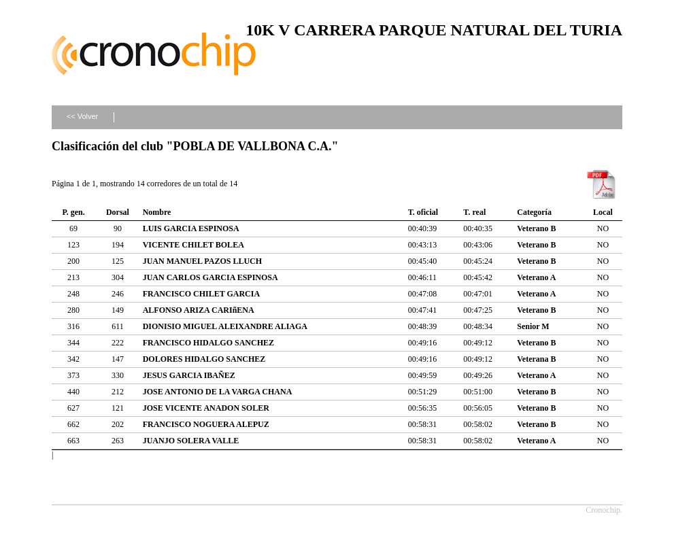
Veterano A (536, 277)
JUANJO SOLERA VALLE (191, 440)
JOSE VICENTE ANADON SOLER (206, 408)
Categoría (534, 212)
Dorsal (117, 212)
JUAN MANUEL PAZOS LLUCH (202, 261)
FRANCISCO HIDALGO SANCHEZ (208, 342)
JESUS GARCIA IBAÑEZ (189, 375)
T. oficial (423, 212)
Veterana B (536, 359)
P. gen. (73, 212)
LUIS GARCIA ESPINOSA (191, 228)
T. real (474, 212)
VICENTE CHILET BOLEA (193, 245)
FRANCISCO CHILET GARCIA (201, 293)
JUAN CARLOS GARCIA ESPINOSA (210, 277)
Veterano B (536, 228)
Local (603, 212)
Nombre (157, 212)
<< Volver (82, 116)
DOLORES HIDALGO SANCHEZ (204, 359)
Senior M (533, 326)
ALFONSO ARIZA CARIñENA (198, 310)
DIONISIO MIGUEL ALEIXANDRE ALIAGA (225, 326)
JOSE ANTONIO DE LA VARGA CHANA (217, 391)
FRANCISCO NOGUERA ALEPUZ (206, 424)
